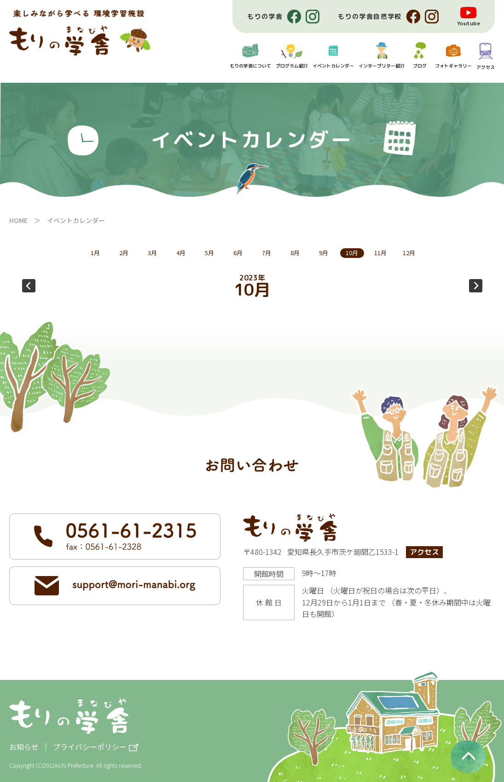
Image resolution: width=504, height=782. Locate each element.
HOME (18, 220)
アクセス (424, 552)
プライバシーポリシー (90, 747)
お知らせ (24, 746)
